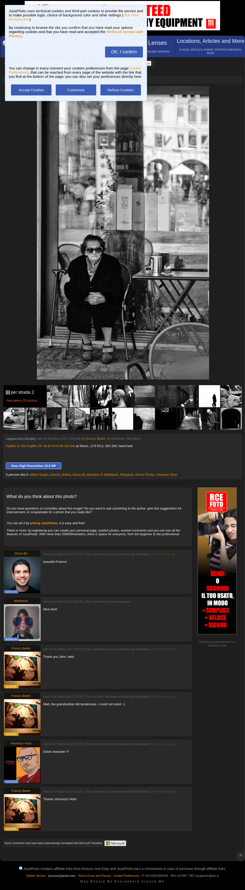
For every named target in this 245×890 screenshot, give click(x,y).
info (224, 645)
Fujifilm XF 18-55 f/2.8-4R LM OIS (51, 446)
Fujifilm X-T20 (15, 446)
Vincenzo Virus (166, 474)
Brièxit (66, 474)
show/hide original (162, 554)
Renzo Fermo (144, 474)
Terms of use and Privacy (94, 876)
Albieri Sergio (39, 474)
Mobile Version (36, 876)
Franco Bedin (95, 438)
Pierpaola (126, 474)
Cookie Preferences (126, 876)
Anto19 (55, 474)
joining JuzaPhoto (43, 523)
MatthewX (111, 474)
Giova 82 (79, 474)
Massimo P (94, 474)
